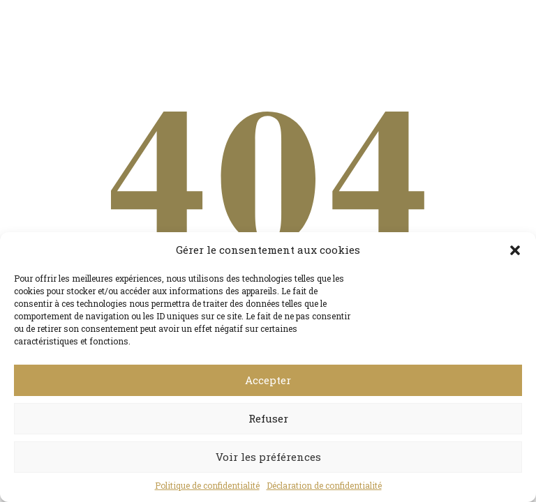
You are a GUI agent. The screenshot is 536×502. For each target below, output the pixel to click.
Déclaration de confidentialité (324, 485)
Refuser (268, 418)
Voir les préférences (268, 457)
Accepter (268, 380)
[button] (515, 250)
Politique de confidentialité (207, 485)
